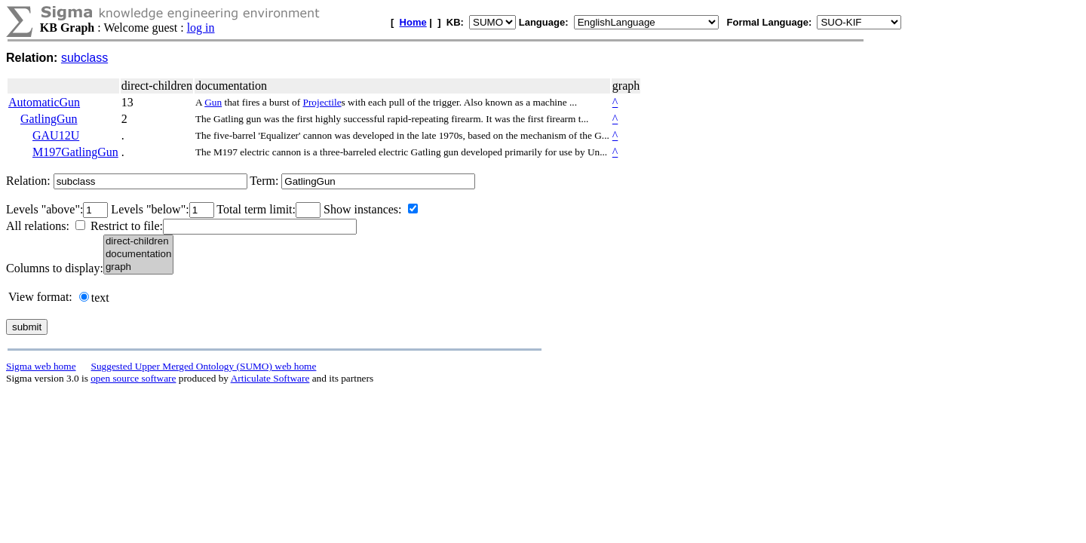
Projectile (322, 102)
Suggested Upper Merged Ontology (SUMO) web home (204, 366)
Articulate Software (270, 378)
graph (138, 267)
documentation (138, 254)
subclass (84, 57)
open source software (133, 378)
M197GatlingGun (75, 152)
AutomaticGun (44, 102)
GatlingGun (49, 118)
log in (201, 27)
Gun (213, 102)
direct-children (138, 241)
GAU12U (55, 135)
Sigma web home (41, 366)
